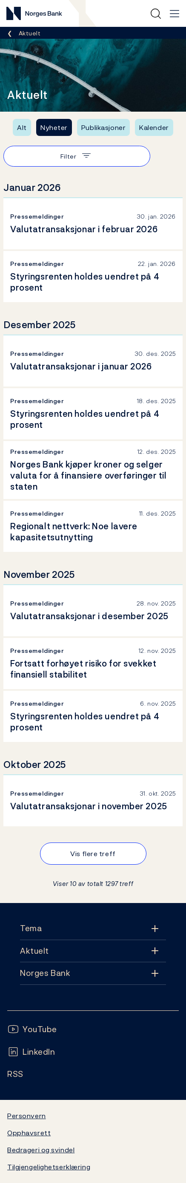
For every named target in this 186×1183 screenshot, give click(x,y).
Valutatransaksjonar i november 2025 (88, 806)
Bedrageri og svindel (40, 1150)
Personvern (26, 1116)
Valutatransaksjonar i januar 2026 (81, 366)
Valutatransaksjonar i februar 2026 (83, 229)
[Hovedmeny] (174, 13)
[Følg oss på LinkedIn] (31, 1052)
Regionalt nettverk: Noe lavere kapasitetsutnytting (73, 532)
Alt (22, 127)
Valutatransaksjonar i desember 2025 (89, 616)
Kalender (154, 127)
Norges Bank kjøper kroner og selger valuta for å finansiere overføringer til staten (88, 475)
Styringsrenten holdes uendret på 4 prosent (84, 282)
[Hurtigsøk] (155, 13)
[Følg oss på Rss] (15, 1074)
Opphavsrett (29, 1133)
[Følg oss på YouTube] (32, 1029)
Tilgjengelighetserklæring (48, 1167)
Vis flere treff (92, 853)
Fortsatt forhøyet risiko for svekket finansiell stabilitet (83, 669)
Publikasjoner (103, 127)
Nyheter (54, 127)
